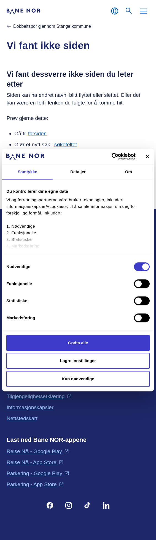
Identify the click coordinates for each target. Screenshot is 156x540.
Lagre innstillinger (78, 360)
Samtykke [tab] (27, 171)
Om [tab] (128, 171)
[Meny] (143, 11)
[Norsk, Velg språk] (115, 11)
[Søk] (129, 11)
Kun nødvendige (78, 378)
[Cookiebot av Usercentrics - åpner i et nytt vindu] (111, 156)
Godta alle (78, 342)
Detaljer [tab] (78, 171)
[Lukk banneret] (148, 156)
